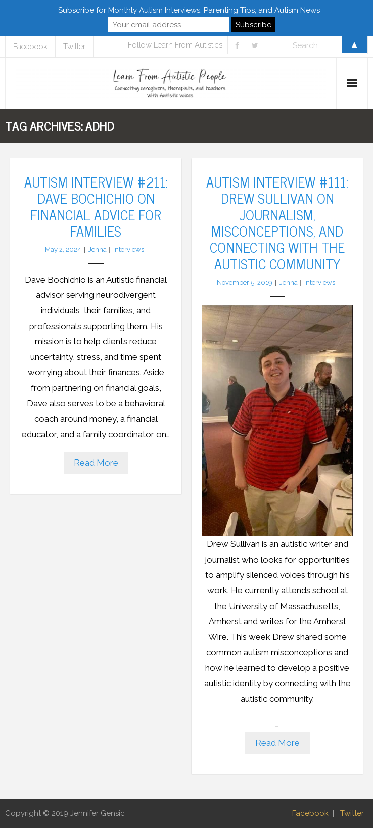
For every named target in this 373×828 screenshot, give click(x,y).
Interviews (128, 249)
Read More (96, 462)
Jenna (97, 249)
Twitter (352, 813)
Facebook (310, 813)
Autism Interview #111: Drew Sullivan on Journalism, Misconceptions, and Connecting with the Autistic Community (277, 222)
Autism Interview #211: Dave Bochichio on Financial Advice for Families (96, 206)
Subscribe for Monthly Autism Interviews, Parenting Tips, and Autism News (189, 10)
